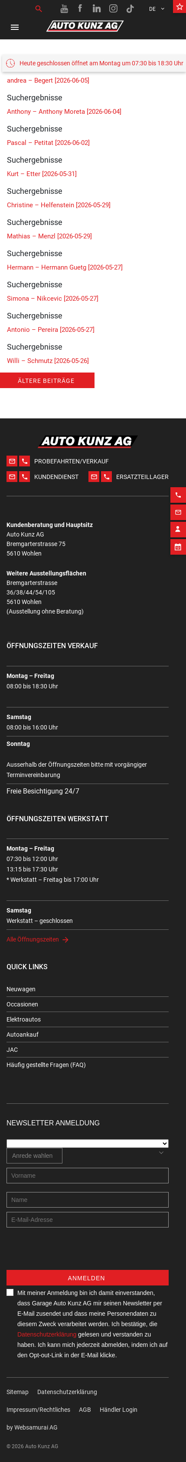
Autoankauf (23, 1034)
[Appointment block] (178, 530)
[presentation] (72, 1253)
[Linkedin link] (97, 8)
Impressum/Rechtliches (38, 1409)
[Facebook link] (80, 8)
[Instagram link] (113, 8)
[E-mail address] (88, 1219)
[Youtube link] (64, 8)
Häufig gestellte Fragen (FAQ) (46, 1064)
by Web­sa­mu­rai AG (32, 1427)
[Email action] (178, 495)
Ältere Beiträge (46, 380)
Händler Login (118, 1409)
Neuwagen (21, 989)
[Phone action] (178, 478)
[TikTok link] (130, 8)
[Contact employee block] (178, 513)
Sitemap (18, 1391)
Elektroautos (24, 1019)
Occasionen (22, 1004)
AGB (85, 1409)
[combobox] (34, 1155)
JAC (12, 1049)
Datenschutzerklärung (46, 1334)
